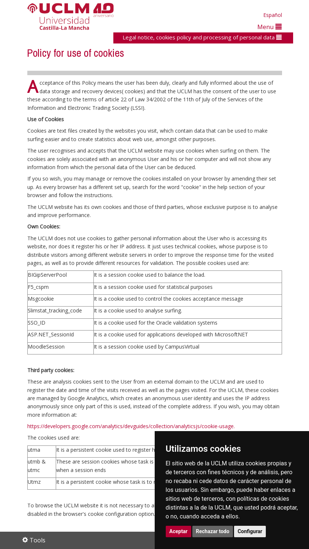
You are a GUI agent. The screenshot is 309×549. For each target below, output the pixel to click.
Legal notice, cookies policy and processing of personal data (202, 37)
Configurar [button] (250, 531)
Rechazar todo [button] (213, 531)
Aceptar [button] (178, 531)
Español (272, 14)
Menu (269, 26)
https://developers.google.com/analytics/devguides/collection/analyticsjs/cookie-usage (130, 426)
